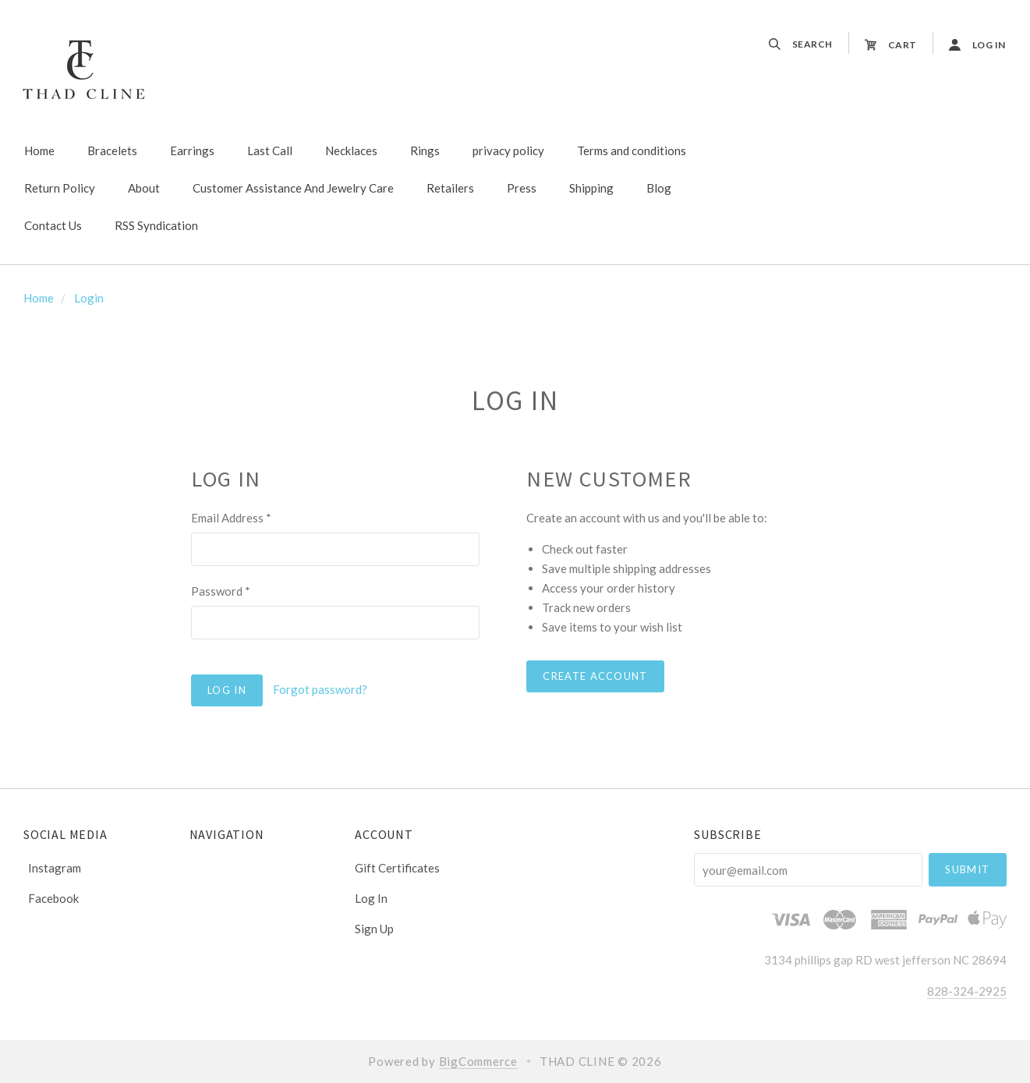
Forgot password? (320, 689)
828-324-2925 (967, 991)
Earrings (192, 150)
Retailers (450, 188)
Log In (371, 898)
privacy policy (508, 150)
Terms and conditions (631, 150)
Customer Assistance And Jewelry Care (293, 188)
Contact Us (53, 225)
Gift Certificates (397, 868)
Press (521, 188)
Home (39, 150)
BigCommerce (478, 1061)
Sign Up (374, 928)
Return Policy (59, 188)
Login (89, 298)
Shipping (591, 188)
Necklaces (351, 150)
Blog (658, 188)
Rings (425, 150)
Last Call (269, 150)
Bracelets (112, 150)
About (144, 188)
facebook (51, 897)
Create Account (595, 676)
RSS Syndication (156, 225)
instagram (52, 868)
